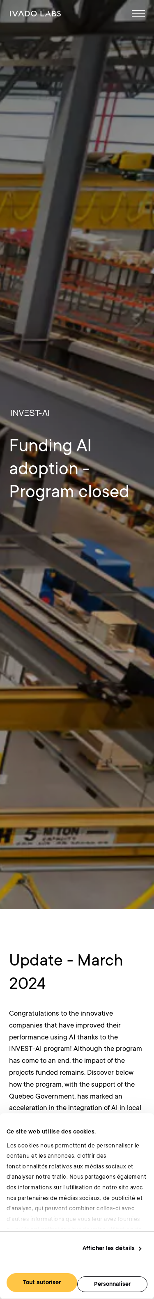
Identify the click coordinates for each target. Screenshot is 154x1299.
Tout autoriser (42, 1282)
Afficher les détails (109, 1248)
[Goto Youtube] (131, 1075)
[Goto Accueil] (35, 13)
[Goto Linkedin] (101, 1075)
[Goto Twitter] (116, 1075)
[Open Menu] (138, 13)
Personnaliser (112, 1284)
